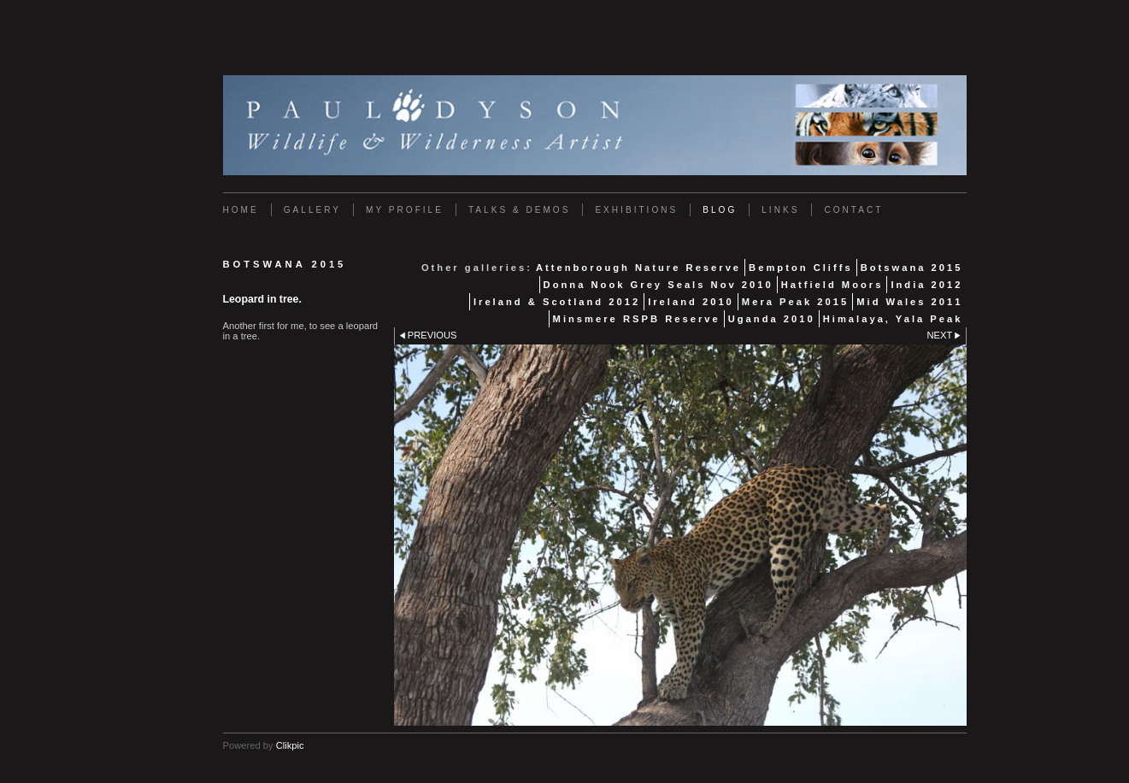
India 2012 (926, 285)
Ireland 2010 (691, 302)
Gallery (312, 210)
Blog (720, 210)
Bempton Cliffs (801, 267)
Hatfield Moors (832, 285)
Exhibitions (636, 210)
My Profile (405, 210)
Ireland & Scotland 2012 (556, 302)
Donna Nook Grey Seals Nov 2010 (658, 285)
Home (241, 210)
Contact (853, 210)
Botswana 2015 (912, 267)
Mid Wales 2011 (909, 302)
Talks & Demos (519, 210)
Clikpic (290, 745)
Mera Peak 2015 (795, 302)
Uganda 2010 (771, 319)
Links (780, 210)
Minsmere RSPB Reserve (636, 319)
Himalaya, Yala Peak (893, 319)
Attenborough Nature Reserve (638, 267)
